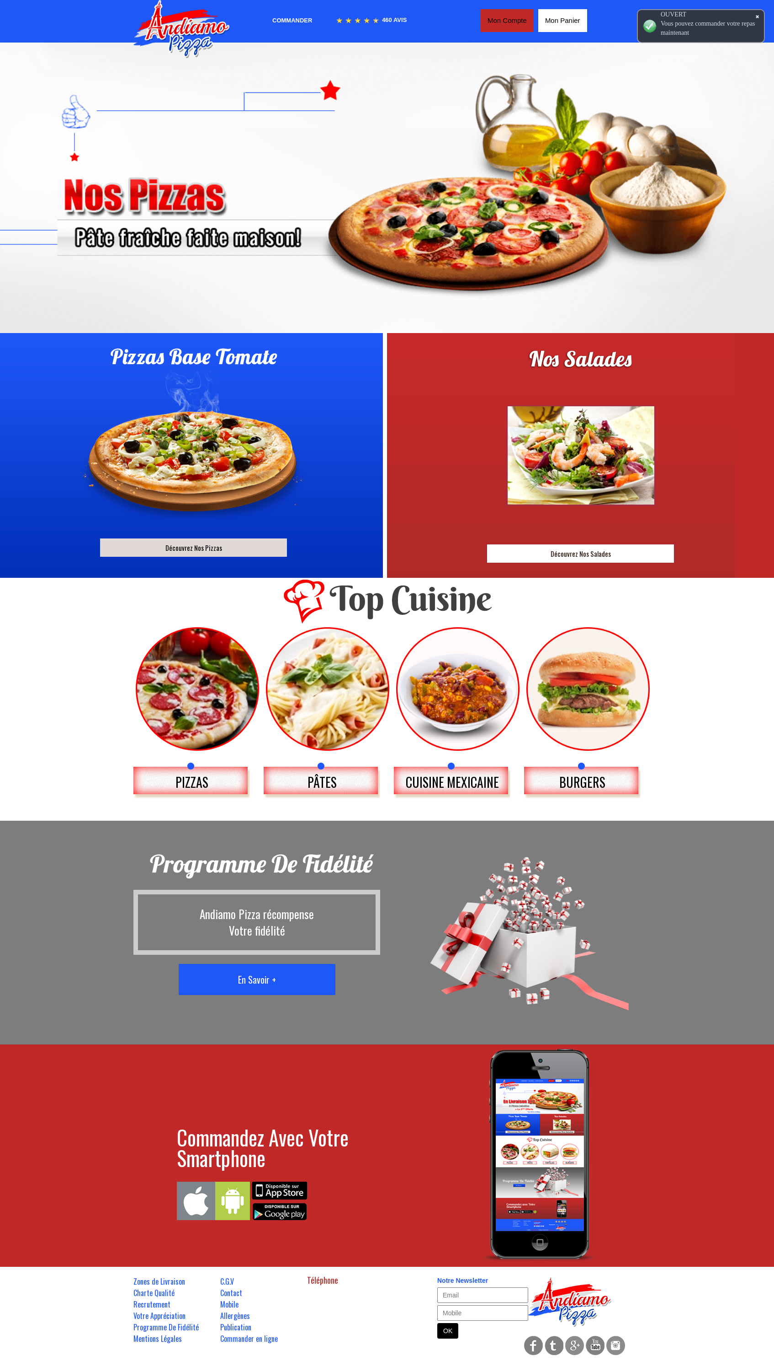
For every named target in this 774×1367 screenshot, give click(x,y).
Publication (235, 1327)
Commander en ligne (249, 1338)
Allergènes (235, 1315)
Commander (292, 20)
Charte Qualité (154, 1292)
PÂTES (322, 782)
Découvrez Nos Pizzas (193, 548)
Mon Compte (507, 20)
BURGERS (582, 782)
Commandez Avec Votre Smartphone (263, 1147)
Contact (231, 1292)
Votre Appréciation (159, 1315)
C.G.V (227, 1281)
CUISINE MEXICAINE (452, 782)
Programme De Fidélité (166, 1327)
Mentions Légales (157, 1338)
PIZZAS (191, 782)
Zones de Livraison (159, 1281)
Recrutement (151, 1304)
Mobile (229, 1304)
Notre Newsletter (462, 1280)
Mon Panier (562, 20)
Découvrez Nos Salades (581, 554)
